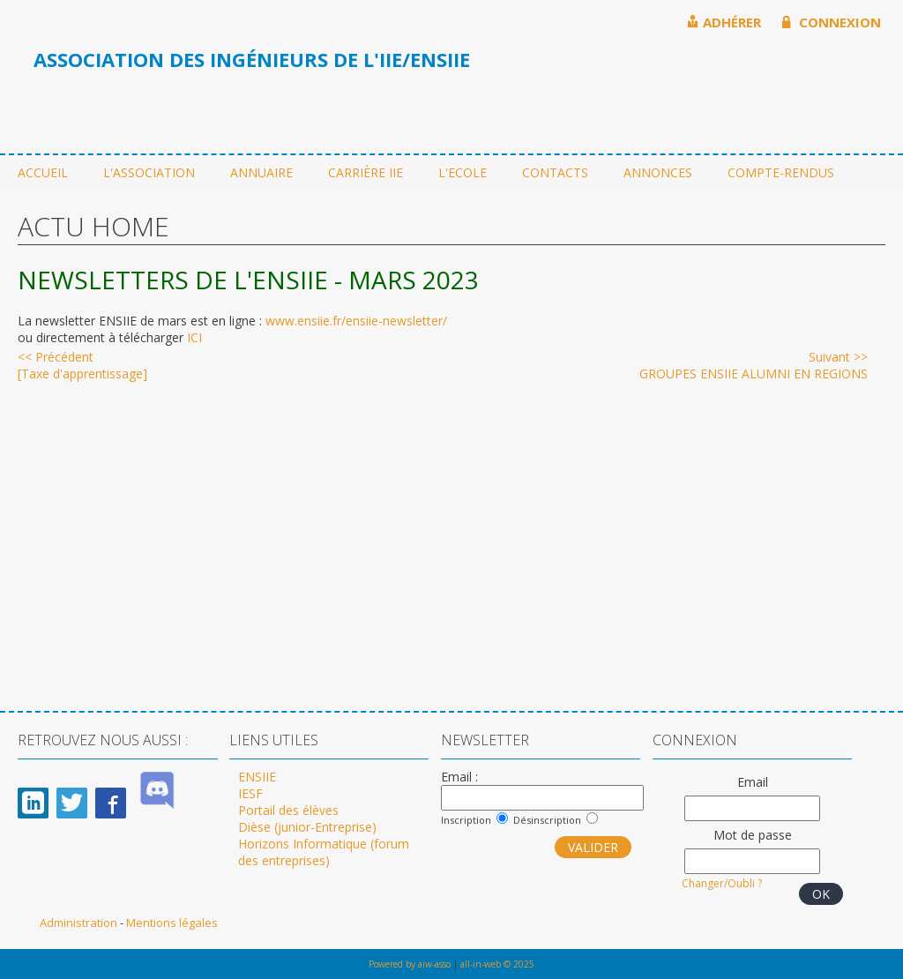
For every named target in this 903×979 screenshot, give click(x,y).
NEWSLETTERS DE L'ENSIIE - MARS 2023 (248, 279)
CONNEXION (831, 22)
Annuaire (261, 172)
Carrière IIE (365, 172)
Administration (80, 922)
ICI (194, 337)
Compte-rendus (781, 172)
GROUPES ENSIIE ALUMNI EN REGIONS (753, 365)
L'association (149, 172)
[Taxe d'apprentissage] (82, 365)
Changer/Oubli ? (722, 883)
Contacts (555, 172)
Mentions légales (172, 922)
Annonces (657, 172)
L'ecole (462, 172)
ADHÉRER (723, 22)
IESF (250, 793)
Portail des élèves (288, 810)
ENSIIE (257, 776)
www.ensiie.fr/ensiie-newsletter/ (356, 320)
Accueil (43, 172)
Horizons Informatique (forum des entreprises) (323, 852)
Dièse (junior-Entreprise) (307, 826)
